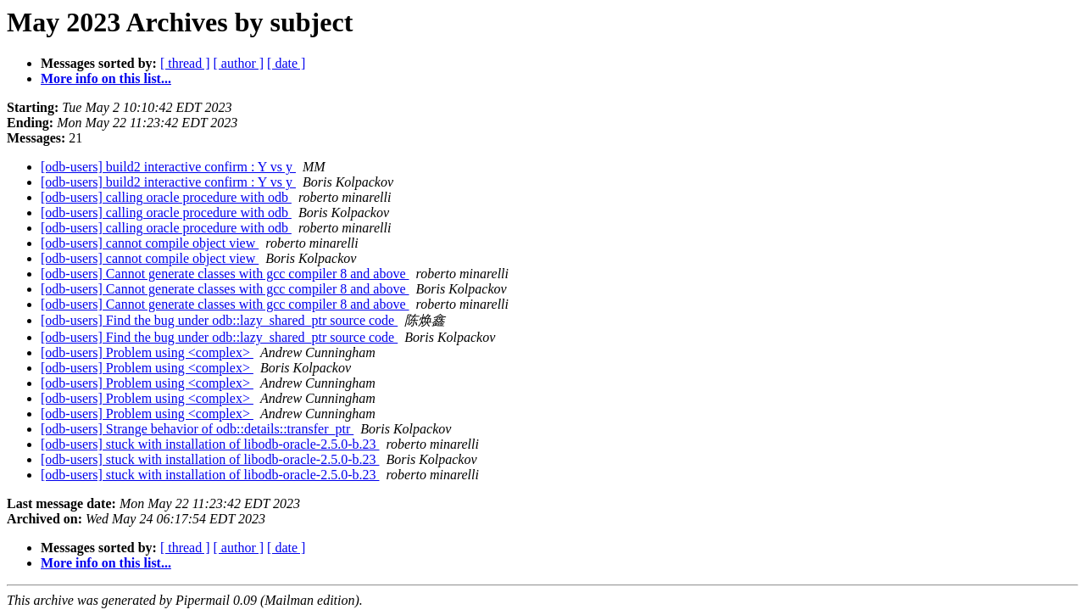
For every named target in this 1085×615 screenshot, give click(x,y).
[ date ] (286, 63)
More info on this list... (106, 78)
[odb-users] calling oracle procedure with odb (166, 197)
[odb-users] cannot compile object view (150, 243)
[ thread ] (185, 63)
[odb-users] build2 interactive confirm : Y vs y (168, 166)
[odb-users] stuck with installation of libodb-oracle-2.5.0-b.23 (210, 444)
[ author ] (239, 63)
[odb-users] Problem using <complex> (147, 352)
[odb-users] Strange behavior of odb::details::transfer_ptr (197, 429)
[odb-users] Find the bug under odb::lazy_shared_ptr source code (219, 320)
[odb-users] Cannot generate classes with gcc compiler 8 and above (225, 273)
